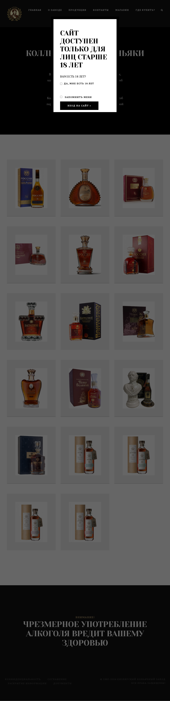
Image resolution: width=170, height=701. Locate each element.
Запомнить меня (76, 97)
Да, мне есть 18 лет (77, 83)
